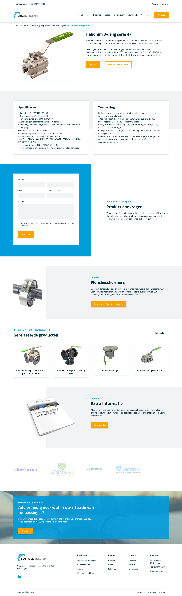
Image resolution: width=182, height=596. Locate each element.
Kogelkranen (45, 26)
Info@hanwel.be (156, 571)
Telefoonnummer (54, 190)
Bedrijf (50, 179)
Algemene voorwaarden (156, 592)
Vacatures (165, 4)
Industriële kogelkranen (61, 26)
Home (15, 26)
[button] (84, 15)
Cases (107, 15)
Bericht (21, 201)
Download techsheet (118, 64)
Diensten (97, 15)
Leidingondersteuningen (86, 560)
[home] (25, 15)
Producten (83, 15)
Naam (21, 179)
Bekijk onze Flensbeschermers (108, 304)
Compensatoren (83, 565)
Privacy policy (142, 592)
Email (21, 190)
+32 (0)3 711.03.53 (157, 567)
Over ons (145, 15)
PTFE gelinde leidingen (86, 573)
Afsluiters (34, 26)
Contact (161, 15)
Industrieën (119, 15)
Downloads (132, 15)
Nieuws (155, 4)
